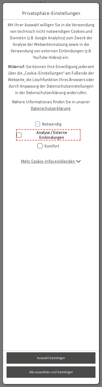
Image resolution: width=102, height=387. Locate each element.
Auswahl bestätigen (51, 358)
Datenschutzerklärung (50, 108)
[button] (51, 161)
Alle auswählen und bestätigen (51, 372)
